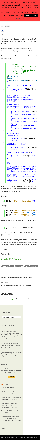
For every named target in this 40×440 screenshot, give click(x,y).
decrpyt (5, 266)
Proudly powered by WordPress (28, 437)
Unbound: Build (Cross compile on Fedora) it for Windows (11, 398)
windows (34, 266)
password (19, 266)
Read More (20, 18)
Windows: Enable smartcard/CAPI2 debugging (20, 283)
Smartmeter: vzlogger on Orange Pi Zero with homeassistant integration (9, 405)
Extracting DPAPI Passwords (11, 259)
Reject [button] (34, 15)
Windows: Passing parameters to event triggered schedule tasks (10, 345)
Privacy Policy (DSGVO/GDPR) (9, 437)
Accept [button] (27, 15)
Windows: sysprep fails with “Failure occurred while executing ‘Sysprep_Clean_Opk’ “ (11, 418)
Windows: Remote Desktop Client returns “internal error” (11, 393)
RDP (27, 266)
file (12, 266)
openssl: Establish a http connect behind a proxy (20, 276)
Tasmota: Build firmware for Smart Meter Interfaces (10, 412)
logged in (13, 299)
